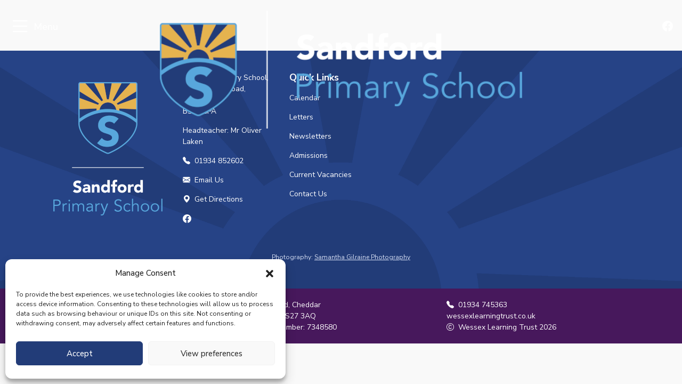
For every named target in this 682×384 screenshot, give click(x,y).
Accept (80, 353)
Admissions (308, 155)
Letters (301, 117)
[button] (269, 273)
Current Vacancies (320, 175)
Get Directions (213, 199)
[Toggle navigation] (20, 26)
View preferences (211, 353)
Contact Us (308, 194)
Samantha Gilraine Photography (362, 257)
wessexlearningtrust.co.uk (490, 316)
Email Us (203, 180)
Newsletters (310, 136)
